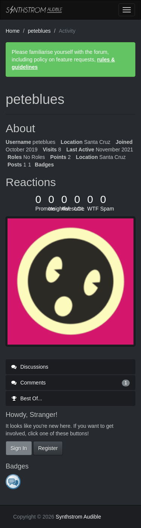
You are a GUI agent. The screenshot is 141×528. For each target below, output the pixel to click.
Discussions (30, 367)
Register (48, 448)
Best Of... (26, 398)
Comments (70, 382)
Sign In (19, 448)
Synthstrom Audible (34, 9)
